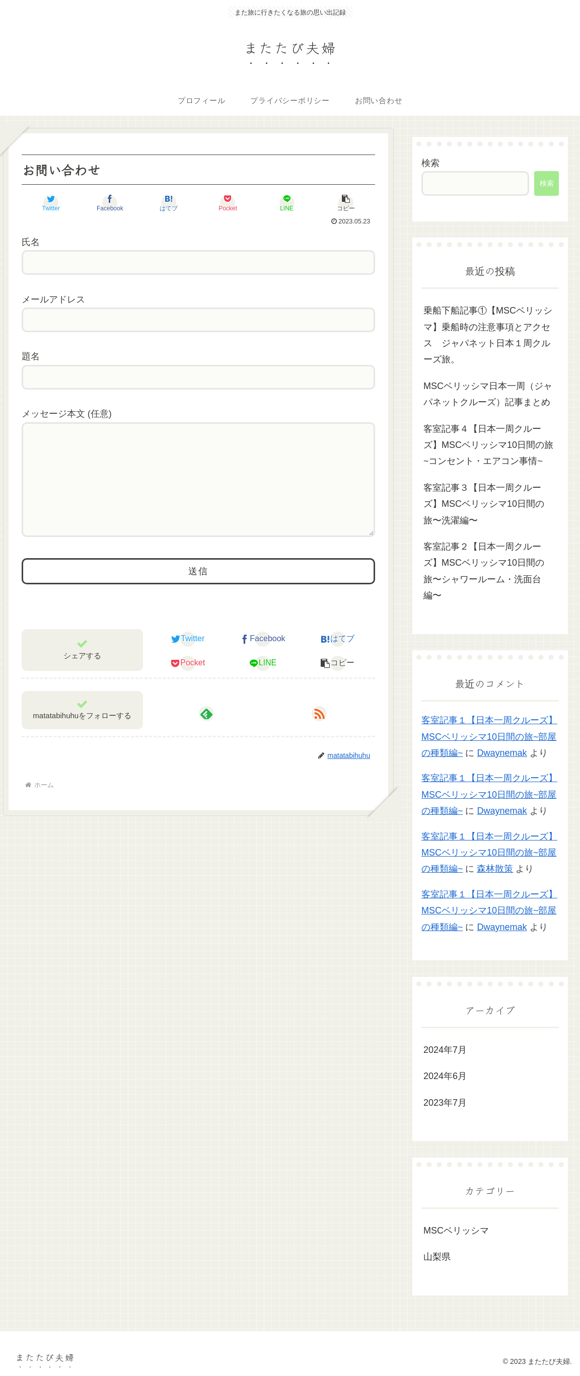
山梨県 (437, 1257)
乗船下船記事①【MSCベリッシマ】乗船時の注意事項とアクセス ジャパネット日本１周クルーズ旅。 (487, 334)
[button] (345, 203)
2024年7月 (445, 1050)
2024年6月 (445, 1076)
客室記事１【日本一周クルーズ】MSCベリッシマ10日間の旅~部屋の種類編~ (489, 736)
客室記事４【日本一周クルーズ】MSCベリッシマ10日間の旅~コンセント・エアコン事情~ (488, 445)
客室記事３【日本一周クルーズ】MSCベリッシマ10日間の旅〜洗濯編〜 (483, 504)
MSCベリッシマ (456, 1231)
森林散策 (495, 869)
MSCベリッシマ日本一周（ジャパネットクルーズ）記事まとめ (487, 394)
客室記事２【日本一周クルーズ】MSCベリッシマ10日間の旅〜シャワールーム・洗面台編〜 (483, 571)
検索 (430, 163)
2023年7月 (445, 1103)
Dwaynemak (502, 753)
